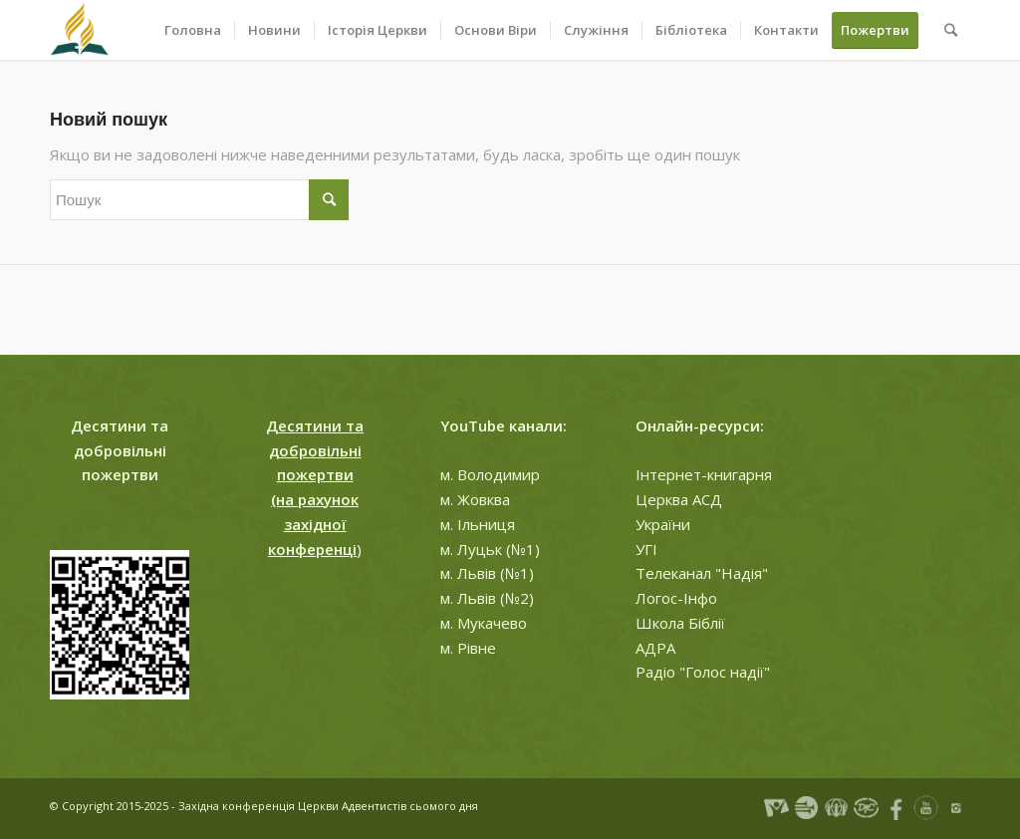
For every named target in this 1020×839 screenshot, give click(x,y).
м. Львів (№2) (487, 598)
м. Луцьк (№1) (490, 549)
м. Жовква (475, 499)
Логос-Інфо (676, 598)
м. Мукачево (483, 623)
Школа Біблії (680, 623)
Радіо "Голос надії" (703, 672)
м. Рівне (468, 648)
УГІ (646, 549)
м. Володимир (490, 474)
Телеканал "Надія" (702, 573)
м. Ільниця (477, 524)
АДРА (655, 648)
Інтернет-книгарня (704, 474)
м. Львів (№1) (487, 573)
